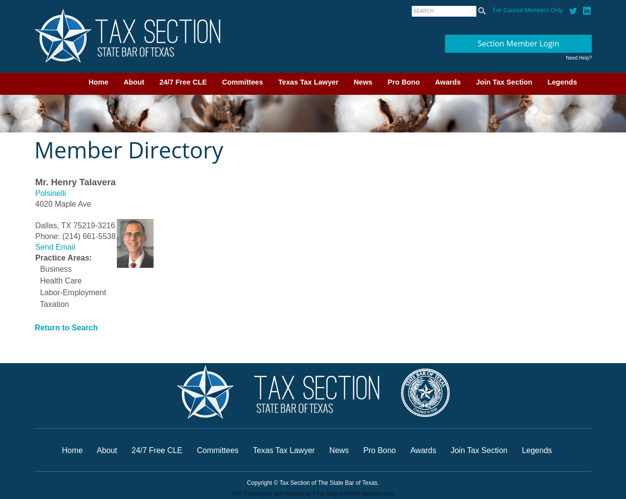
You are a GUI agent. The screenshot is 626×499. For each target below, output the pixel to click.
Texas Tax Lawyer (308, 82)
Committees (242, 82)
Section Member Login (518, 43)
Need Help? (579, 58)
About (134, 82)
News (363, 82)
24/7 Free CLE (183, 82)
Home (99, 82)
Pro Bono (404, 82)
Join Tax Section (504, 82)
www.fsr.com (377, 493)
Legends (562, 82)
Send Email (55, 247)
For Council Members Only (528, 10)
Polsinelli (50, 193)
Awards (448, 82)
